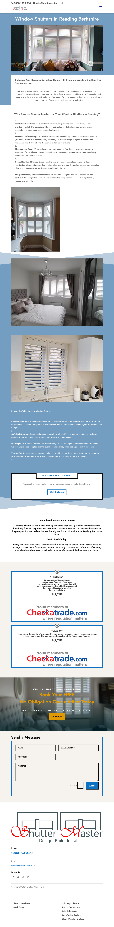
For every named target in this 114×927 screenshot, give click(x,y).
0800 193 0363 (22, 3)
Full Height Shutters (70, 903)
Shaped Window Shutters (73, 918)
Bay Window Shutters (71, 915)
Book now (57, 717)
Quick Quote (57, 492)
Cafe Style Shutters (70, 911)
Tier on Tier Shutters (71, 907)
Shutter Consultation (21, 903)
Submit (92, 786)
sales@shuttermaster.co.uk (23, 865)
